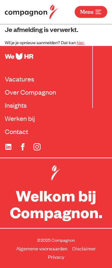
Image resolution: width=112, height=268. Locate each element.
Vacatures (19, 79)
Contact (16, 131)
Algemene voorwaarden (41, 248)
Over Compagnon (30, 92)
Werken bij (20, 118)
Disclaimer (84, 248)
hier (80, 42)
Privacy (56, 256)
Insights (16, 105)
